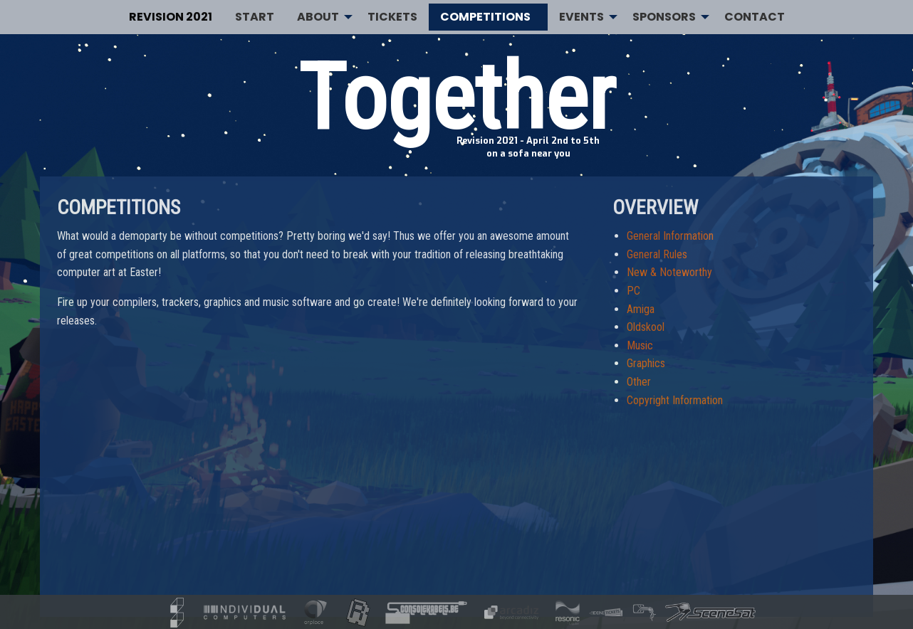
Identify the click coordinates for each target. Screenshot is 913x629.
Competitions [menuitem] (485, 17)
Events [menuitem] (581, 17)
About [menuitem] (318, 17)
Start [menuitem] (254, 17)
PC (633, 290)
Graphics (646, 363)
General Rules (657, 254)
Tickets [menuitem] (392, 17)
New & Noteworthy (669, 272)
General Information (670, 236)
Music (640, 345)
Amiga (640, 309)
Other (639, 381)
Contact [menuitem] (754, 17)
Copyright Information (675, 400)
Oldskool (645, 327)
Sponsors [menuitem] (664, 17)
